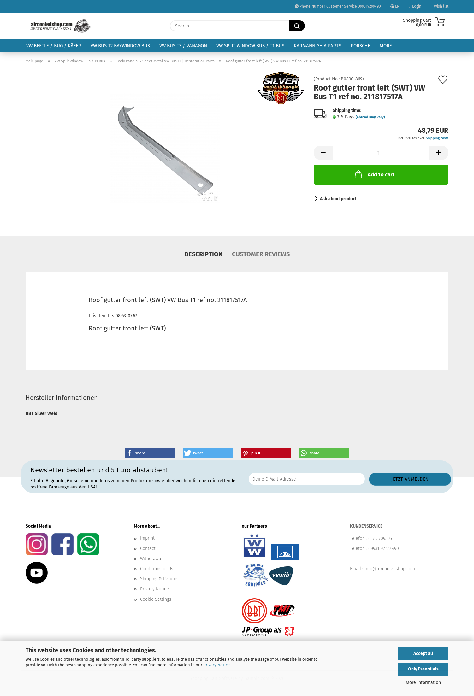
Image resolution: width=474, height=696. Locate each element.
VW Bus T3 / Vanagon (183, 46)
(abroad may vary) (370, 117)
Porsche (360, 46)
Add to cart (374, 174)
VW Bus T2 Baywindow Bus (120, 46)
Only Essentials (423, 669)
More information (423, 682)
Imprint (147, 538)
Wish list (439, 6)
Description (203, 254)
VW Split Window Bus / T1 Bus (250, 46)
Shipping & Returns (159, 579)
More (386, 46)
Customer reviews (261, 254)
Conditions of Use (158, 568)
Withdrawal (151, 558)
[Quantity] (381, 153)
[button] (323, 153)
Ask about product (338, 199)
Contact (148, 548)
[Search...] (297, 25)
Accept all (423, 653)
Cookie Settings (155, 599)
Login (415, 6)
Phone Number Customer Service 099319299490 (338, 6)
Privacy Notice (216, 665)
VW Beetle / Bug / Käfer (53, 46)
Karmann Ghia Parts (317, 46)
